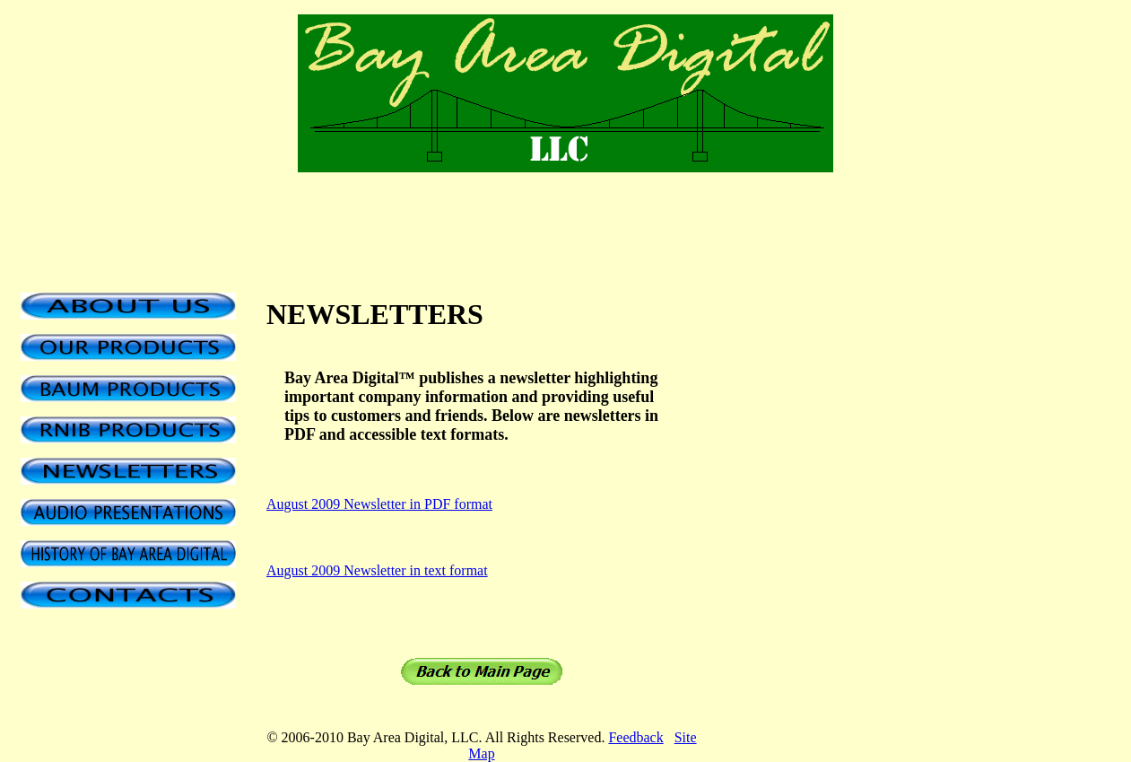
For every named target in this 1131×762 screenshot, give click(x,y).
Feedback (635, 737)
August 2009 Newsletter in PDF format (379, 504)
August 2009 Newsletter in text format (377, 570)
